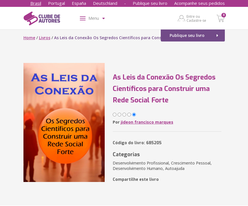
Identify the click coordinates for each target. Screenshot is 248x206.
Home (29, 37)
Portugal (56, 3)
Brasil (35, 3)
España (79, 3)
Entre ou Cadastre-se (196, 18)
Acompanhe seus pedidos (199, 3)
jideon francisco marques (147, 122)
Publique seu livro (150, 3)
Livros (44, 37)
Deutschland (105, 3)
